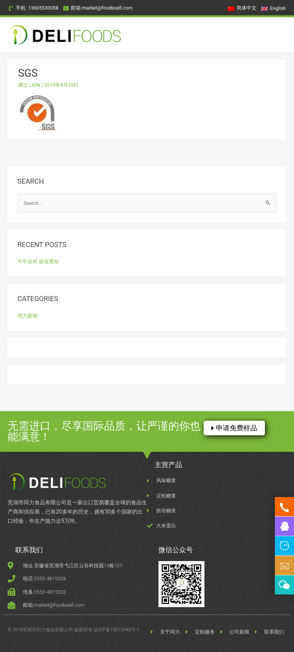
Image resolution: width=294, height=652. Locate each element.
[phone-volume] (33, 8)
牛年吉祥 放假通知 (38, 261)
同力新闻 (28, 316)
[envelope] (97, 8)
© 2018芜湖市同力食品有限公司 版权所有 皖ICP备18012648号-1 (73, 629)
